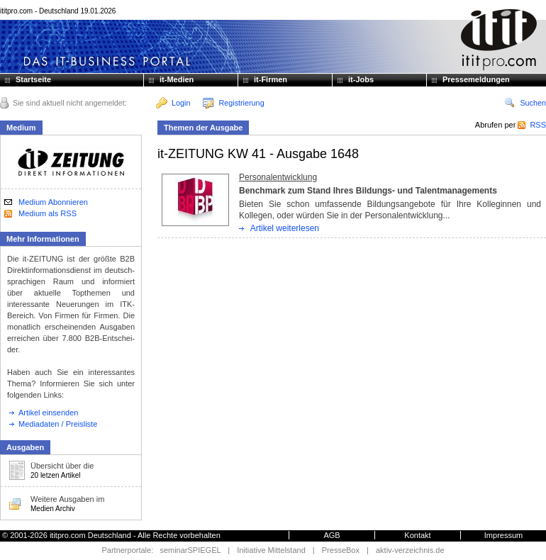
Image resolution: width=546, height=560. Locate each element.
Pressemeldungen (476, 79)
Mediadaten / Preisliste (53, 424)
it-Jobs (361, 79)
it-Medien (177, 79)
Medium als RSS (47, 213)
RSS (532, 125)
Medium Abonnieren (53, 202)
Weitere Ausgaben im (54, 503)
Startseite (33, 79)
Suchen (525, 102)
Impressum (503, 535)
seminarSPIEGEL (190, 550)
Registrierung (233, 103)
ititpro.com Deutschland (90, 535)
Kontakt (417, 535)
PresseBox (341, 550)
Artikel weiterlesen (284, 228)
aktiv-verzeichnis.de (410, 550)
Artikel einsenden (43, 412)
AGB (331, 535)
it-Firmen (270, 79)
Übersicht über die (51, 470)
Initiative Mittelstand (271, 550)
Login (173, 103)
